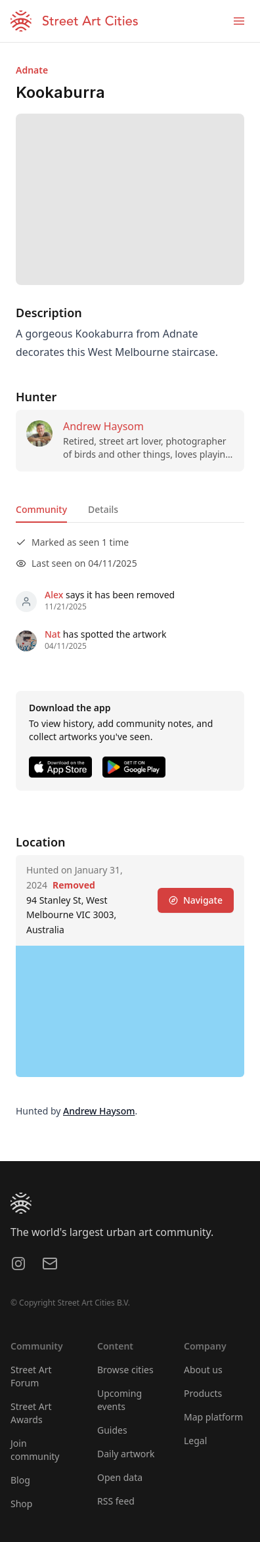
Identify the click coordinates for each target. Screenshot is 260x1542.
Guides (112, 1430)
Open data (119, 1477)
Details (103, 509)
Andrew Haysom (103, 426)
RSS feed (116, 1501)
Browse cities (125, 1369)
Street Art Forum (31, 1376)
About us (203, 1369)
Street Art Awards (31, 1413)
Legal (195, 1440)
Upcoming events (119, 1400)
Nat (52, 634)
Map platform (213, 1417)
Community (41, 509)
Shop (21, 1503)
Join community (35, 1450)
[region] (130, 1011)
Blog (20, 1480)
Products (203, 1393)
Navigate (196, 900)
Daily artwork (126, 1453)
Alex (54, 594)
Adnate (32, 70)
